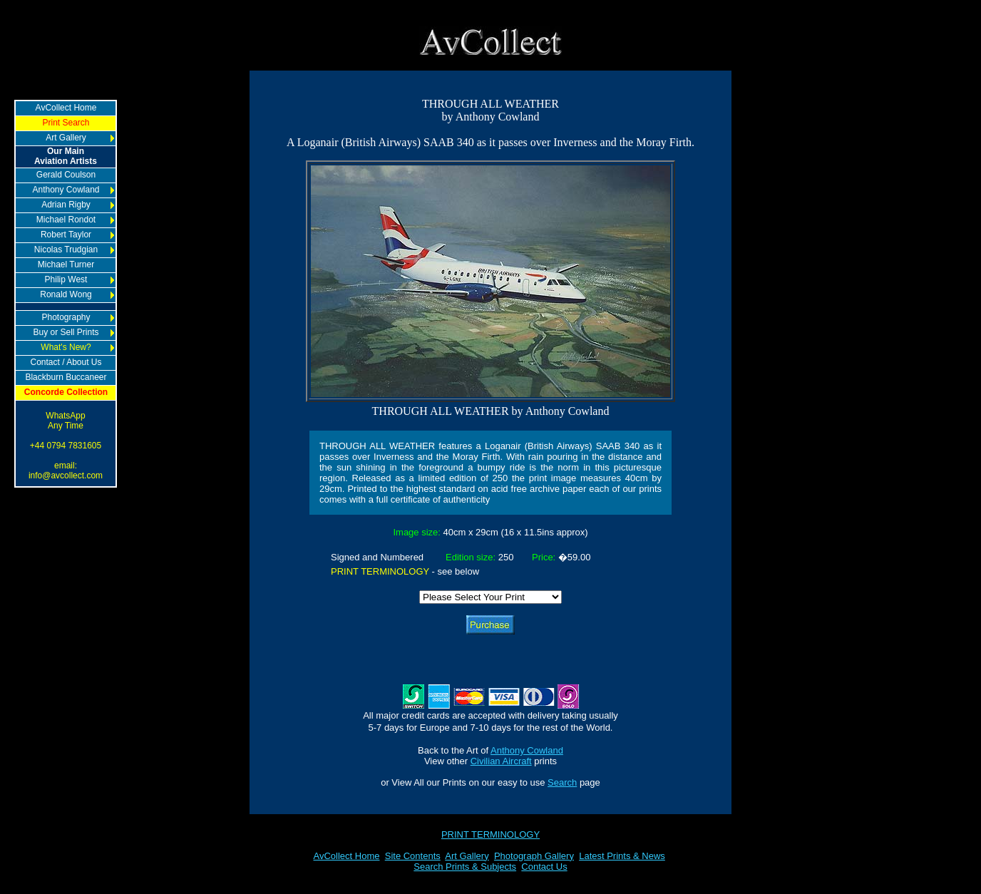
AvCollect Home (347, 856)
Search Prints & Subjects (465, 866)
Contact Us (544, 866)
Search (562, 782)
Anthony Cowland (526, 750)
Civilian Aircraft (501, 761)
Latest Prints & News (622, 856)
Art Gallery (466, 856)
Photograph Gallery (534, 856)
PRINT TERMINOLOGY (490, 834)
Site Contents (413, 856)
